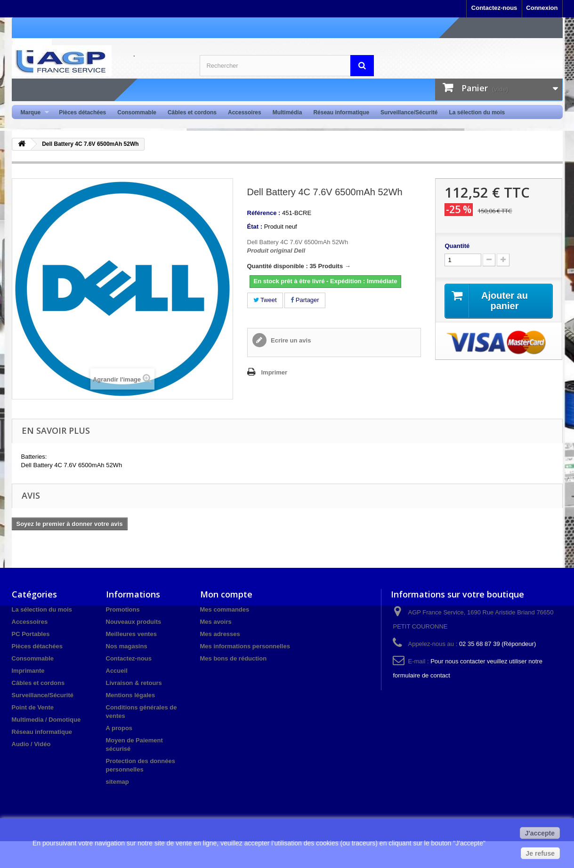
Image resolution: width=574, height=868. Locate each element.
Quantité (457, 245)
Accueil (117, 670)
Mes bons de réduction (233, 658)
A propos (119, 728)
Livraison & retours (134, 682)
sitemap (117, 781)
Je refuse (540, 853)
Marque (32, 112)
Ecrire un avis (290, 340)
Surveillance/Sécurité (408, 112)
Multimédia (287, 112)
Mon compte (226, 594)
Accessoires (244, 112)
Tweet (265, 299)
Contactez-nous (494, 7)
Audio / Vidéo (31, 744)
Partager (305, 299)
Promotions (123, 609)
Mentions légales (130, 695)
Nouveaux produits (134, 621)
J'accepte (540, 833)
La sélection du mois (477, 112)
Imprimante (28, 670)
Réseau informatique (341, 112)
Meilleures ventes (131, 633)
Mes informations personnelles (245, 646)
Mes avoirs (216, 621)
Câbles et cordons (192, 112)
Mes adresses (220, 633)
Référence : (264, 212)
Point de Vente (33, 707)
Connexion (542, 7)
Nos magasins (126, 646)
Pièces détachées (82, 112)
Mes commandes (225, 609)
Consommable (136, 112)
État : (255, 226)
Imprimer (274, 372)
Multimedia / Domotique (46, 719)
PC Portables (31, 633)
